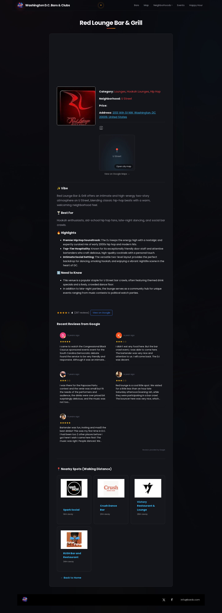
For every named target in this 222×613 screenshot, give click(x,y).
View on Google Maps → (117, 173)
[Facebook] (171, 599)
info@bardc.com (190, 599)
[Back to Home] (25, 600)
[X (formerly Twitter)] (163, 599)
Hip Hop (155, 91)
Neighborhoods (163, 5)
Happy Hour (196, 5)
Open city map (123, 166)
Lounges (120, 91)
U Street (126, 99)
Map (146, 5)
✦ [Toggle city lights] (101, 5)
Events (181, 5)
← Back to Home (71, 577)
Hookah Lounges (138, 91)
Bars (136, 5)
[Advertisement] (111, 61)
